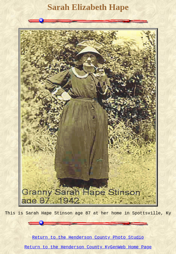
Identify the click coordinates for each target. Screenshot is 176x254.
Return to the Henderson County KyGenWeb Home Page (87, 247)
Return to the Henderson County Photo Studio (88, 237)
